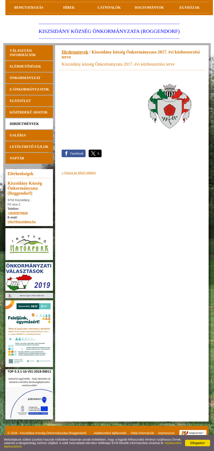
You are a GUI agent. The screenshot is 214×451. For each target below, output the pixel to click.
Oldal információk (142, 433)
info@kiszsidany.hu (22, 221)
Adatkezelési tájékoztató (110, 433)
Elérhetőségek (25, 66)
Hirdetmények (24, 124)
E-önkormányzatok (29, 89)
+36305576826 (18, 213)
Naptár (17, 158)
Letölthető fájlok (29, 147)
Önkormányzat (25, 78)
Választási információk (23, 53)
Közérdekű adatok (29, 112)
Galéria (18, 135)
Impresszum (166, 433)
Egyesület (20, 101)
